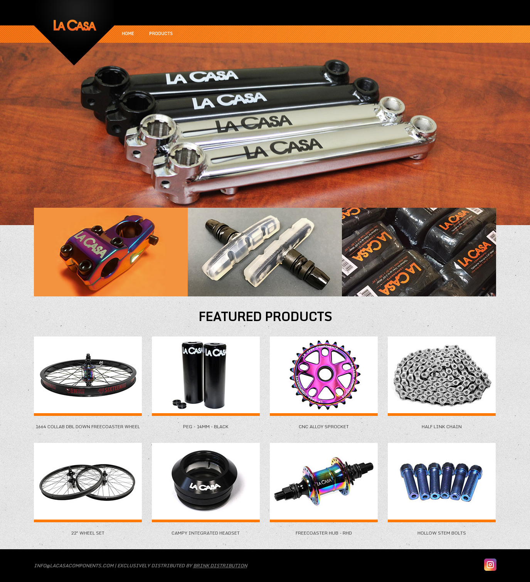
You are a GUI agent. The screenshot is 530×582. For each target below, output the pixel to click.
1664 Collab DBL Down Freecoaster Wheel (88, 423)
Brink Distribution (220, 565)
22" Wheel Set (88, 530)
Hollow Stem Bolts (442, 530)
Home (128, 33)
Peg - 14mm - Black (206, 423)
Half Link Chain (442, 423)
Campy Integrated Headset (206, 530)
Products (161, 33)
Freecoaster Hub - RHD (324, 530)
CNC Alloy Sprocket (324, 423)
